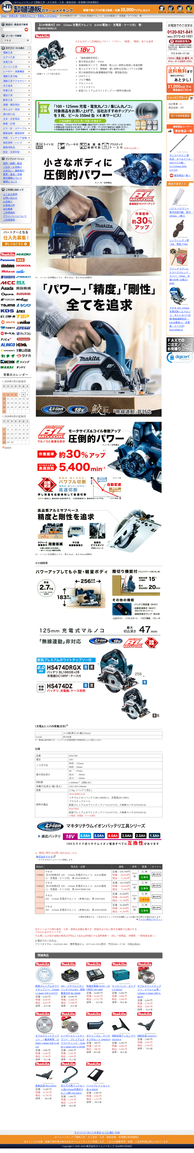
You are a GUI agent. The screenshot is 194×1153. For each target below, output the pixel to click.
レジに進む (108, 1132)
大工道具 (8, 85)
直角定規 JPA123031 (45, 1085)
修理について (10, 181)
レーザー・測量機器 (13, 71)
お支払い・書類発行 (13, 170)
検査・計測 (9, 123)
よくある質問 (10, 194)
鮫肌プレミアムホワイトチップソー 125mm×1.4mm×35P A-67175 (47, 990)
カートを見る (94, 1132)
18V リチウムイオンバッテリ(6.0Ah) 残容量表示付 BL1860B (73, 990)
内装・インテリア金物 (15, 137)
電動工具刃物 (10, 76)
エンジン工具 (10, 66)
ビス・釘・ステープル (15, 128)
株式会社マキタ (44, 856)
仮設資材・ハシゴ (12, 142)
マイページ (80, 1132)
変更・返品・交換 (12, 174)
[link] (180, 358)
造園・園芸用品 (11, 104)
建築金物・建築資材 (13, 133)
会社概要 (8, 209)
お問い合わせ (10, 198)
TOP (117, 1132)
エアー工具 (9, 57)
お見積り (8, 201)
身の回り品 (9, 114)
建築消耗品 (9, 147)
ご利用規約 (9, 212)
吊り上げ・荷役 (11, 109)
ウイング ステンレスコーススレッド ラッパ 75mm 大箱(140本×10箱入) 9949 (180, 276)
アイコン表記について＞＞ (150, 919)
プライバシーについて (15, 216)
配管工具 (8, 100)
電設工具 (8, 95)
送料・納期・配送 (12, 163)
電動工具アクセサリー (15, 81)
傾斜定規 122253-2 (147, 1035)
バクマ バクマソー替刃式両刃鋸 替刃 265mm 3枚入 (181, 212)
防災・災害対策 (11, 152)
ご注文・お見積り (12, 167)
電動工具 (8, 52)
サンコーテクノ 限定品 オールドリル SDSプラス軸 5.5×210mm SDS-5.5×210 (181, 162)
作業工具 (8, 90)
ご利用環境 (9, 219)
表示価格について (12, 178)
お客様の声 (9, 205)
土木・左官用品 (11, 119)
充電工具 (8, 62)
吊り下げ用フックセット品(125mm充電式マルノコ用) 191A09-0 (73, 1089)
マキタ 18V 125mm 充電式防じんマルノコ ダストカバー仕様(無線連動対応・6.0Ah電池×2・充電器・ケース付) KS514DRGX (180, 318)
